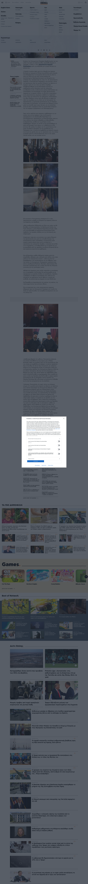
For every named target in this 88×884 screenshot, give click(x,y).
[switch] (58, 441)
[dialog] (44, 442)
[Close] (64, 419)
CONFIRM (35, 461)
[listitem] (44, 438)
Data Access (44, 465)
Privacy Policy (50, 465)
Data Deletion (37, 465)
